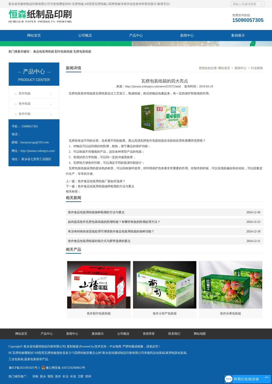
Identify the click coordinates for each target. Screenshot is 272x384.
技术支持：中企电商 (108, 346)
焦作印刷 (25, 113)
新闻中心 (187, 35)
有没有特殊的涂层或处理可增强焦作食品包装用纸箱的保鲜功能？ (111, 231)
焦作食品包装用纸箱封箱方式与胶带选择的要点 (99, 241)
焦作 (58, 376)
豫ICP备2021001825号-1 (24, 367)
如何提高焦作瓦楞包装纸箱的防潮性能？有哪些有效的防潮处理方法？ (114, 221)
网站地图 (200, 333)
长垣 (73, 376)
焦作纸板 (25, 93)
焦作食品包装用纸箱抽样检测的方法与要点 (106, 186)
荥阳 (50, 376)
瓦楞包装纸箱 (82, 51)
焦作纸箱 (25, 103)
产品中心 (136, 35)
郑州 (88, 376)
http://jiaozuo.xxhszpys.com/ (38, 150)
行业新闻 (257, 68)
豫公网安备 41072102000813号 (63, 367)
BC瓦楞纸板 (76, 4)
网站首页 (34, 35)
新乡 (43, 376)
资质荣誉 (34, 46)
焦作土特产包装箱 (165, 313)
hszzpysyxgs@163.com (35, 142)
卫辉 (81, 376)
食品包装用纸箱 (44, 51)
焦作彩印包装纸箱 (99, 313)
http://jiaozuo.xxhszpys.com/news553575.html (153, 86)
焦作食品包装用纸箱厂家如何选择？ (101, 181)
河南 (35, 376)
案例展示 (238, 35)
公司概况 (85, 35)
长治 (65, 376)
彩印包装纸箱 (64, 51)
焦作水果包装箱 (230, 313)
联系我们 (85, 46)
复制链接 (73, 346)
